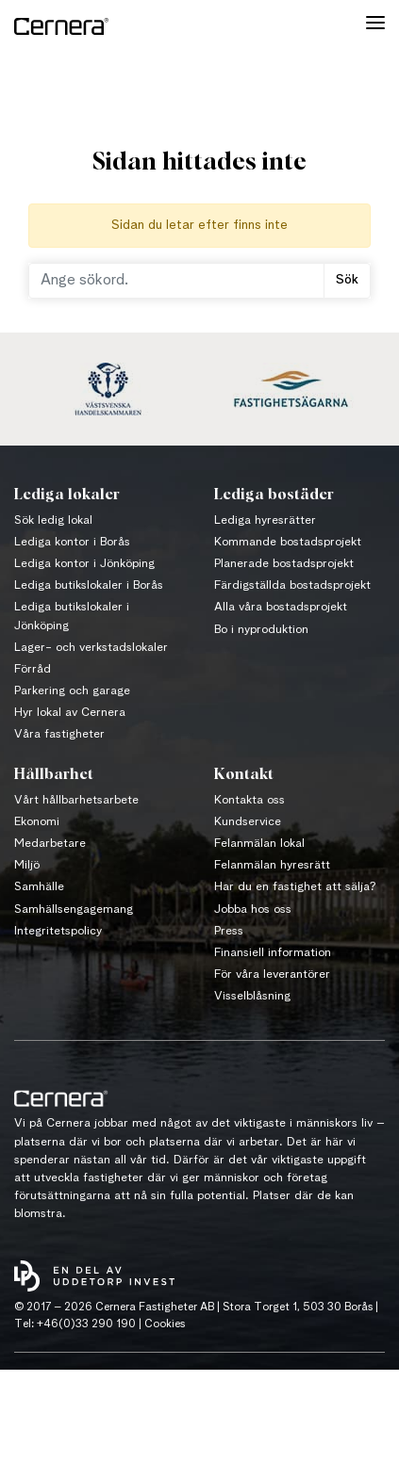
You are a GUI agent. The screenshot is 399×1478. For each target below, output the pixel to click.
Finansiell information (272, 953)
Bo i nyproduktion (261, 630)
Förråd (32, 669)
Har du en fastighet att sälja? (295, 887)
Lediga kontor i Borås (72, 542)
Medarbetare (50, 843)
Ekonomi (36, 822)
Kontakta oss (249, 800)
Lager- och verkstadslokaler (91, 648)
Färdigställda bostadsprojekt (292, 585)
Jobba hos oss (252, 909)
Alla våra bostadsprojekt (280, 607)
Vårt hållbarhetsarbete (76, 800)
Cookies (164, 1324)
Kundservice (247, 822)
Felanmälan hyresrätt (272, 865)
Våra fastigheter (59, 734)
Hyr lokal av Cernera (69, 713)
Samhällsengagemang (73, 909)
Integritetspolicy (58, 931)
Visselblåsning (252, 996)
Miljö (27, 865)
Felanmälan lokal (259, 843)
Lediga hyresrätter (265, 520)
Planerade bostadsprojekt (284, 564)
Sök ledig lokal (53, 520)
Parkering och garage (72, 691)
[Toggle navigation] (375, 26)
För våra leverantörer (272, 974)
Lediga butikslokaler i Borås (88, 585)
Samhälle (39, 887)
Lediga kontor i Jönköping (84, 564)
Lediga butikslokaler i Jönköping (71, 616)
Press (228, 931)
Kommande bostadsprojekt (287, 542)
